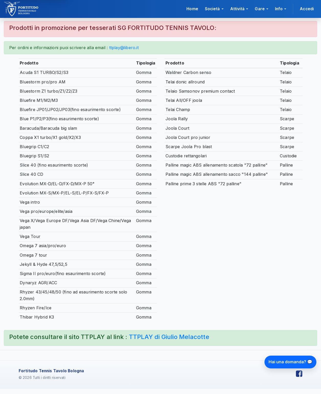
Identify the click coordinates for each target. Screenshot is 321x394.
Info (279, 8)
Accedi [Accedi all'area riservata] (307, 8)
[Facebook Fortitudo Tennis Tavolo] (299, 374)
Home (192, 8)
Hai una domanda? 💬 (290, 361)
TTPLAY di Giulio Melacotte (169, 337)
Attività (237, 8)
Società (212, 8)
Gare (259, 8)
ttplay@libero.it (124, 47)
